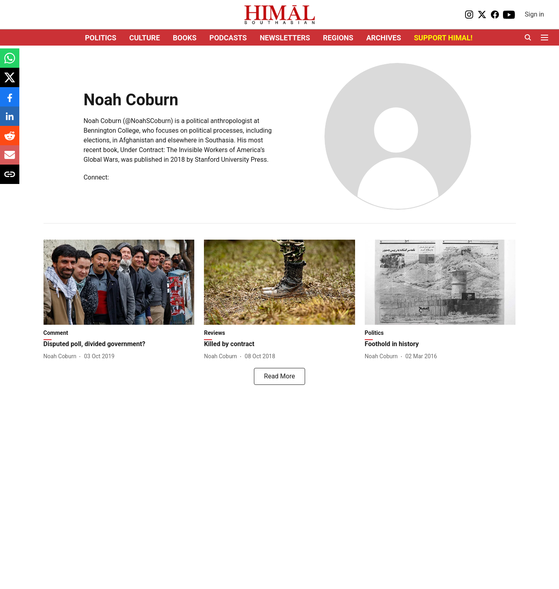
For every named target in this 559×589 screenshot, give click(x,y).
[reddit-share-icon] (9, 140)
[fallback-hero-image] (119, 282)
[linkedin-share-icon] (9, 120)
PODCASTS (228, 37)
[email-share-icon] (9, 159)
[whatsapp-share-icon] (9, 62)
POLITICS (100, 37)
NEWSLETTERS (285, 37)
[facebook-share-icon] (9, 101)
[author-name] (62, 356)
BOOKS (185, 37)
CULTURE (144, 37)
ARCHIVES (383, 37)
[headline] (119, 344)
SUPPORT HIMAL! (443, 37)
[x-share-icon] (9, 82)
